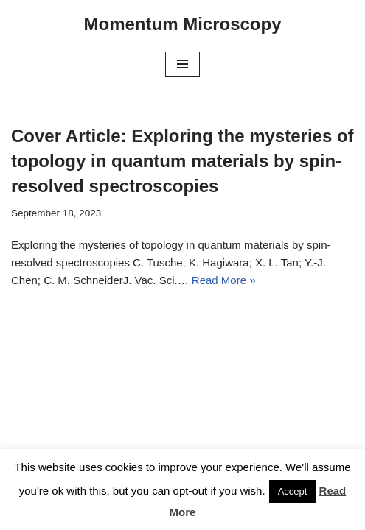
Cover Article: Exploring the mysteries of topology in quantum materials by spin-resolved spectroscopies (182, 160)
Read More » (224, 280)
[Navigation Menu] (182, 64)
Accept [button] (292, 491)
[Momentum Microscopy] (182, 24)
